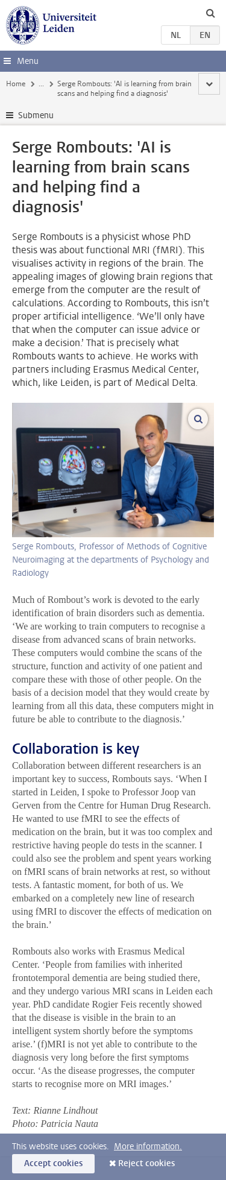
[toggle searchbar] (210, 12)
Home (15, 84)
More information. (148, 1146)
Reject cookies (146, 1163)
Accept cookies (53, 1163)
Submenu (36, 115)
